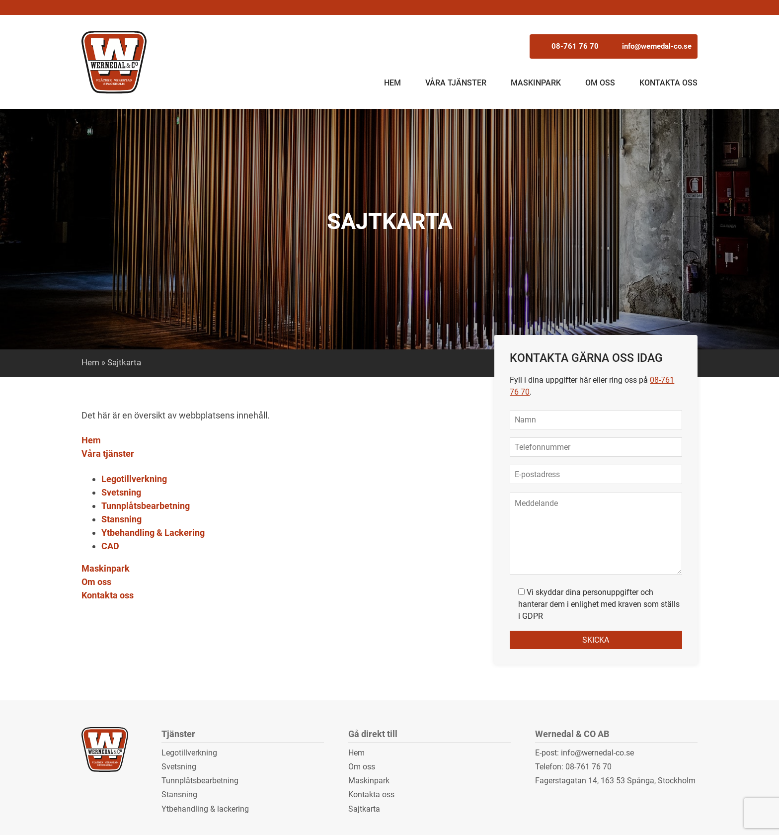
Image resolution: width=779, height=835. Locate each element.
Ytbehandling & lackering (205, 809)
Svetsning (121, 492)
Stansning (121, 519)
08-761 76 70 (541, 46)
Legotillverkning (134, 479)
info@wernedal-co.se (612, 46)
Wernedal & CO (115, 62)
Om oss (600, 82)
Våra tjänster (455, 82)
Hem (392, 82)
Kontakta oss (668, 82)
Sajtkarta (364, 809)
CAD (110, 546)
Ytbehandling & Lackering (153, 532)
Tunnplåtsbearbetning (145, 506)
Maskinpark (536, 82)
